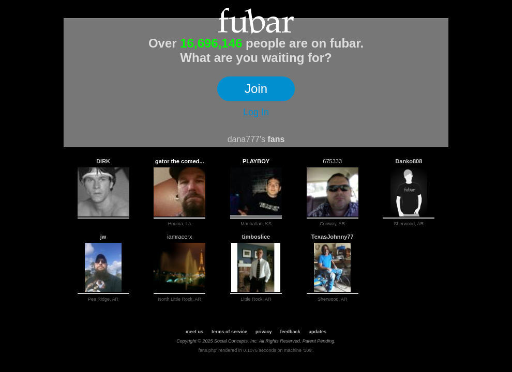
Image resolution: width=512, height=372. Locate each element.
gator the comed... (179, 161)
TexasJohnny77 (332, 237)
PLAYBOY (256, 161)
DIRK (103, 161)
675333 (332, 161)
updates (318, 331)
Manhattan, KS (256, 223)
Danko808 (408, 161)
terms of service (229, 331)
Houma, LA (179, 223)
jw (103, 237)
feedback (290, 331)
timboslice (256, 237)
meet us (194, 331)
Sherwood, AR (409, 223)
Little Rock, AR (255, 299)
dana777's (246, 139)
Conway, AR (332, 223)
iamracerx (179, 237)
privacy (263, 331)
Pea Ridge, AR (103, 299)
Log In (256, 112)
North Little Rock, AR (180, 299)
